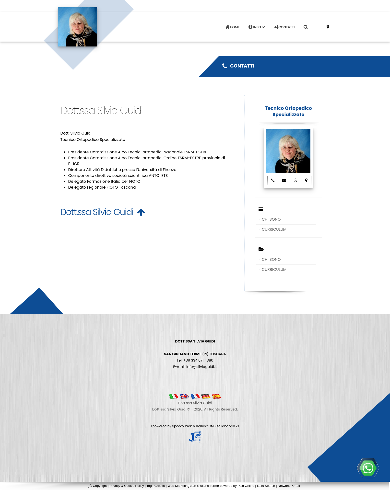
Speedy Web (182, 426)
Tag (149, 486)
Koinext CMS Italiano (212, 426)
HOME (232, 27)
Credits (159, 486)
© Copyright (98, 486)
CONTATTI (284, 27)
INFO (256, 27)
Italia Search (266, 486)
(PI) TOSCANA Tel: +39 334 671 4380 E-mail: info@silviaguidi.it (195, 354)
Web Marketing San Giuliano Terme (193, 486)
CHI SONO (271, 219)
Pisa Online (245, 486)
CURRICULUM (274, 229)
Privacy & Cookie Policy (126, 486)
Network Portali (289, 486)
